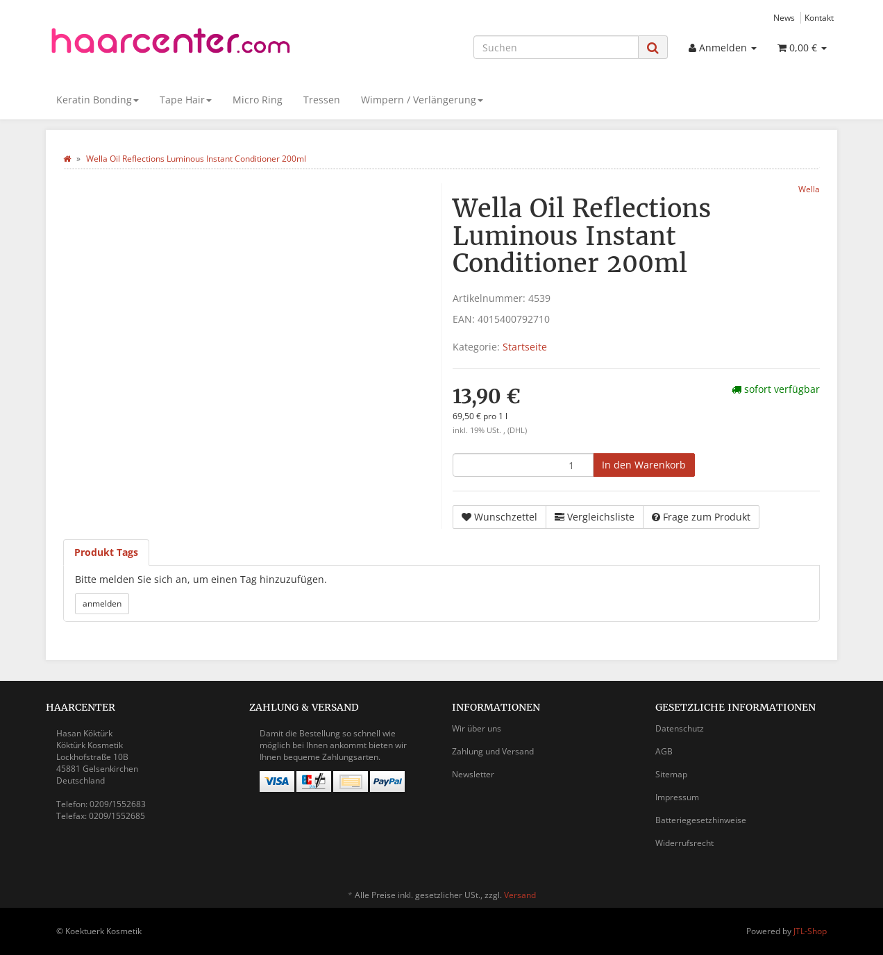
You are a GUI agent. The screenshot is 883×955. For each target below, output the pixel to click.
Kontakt (819, 17)
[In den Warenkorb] (644, 465)
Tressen (321, 99)
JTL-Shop (810, 931)
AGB (664, 751)
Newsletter (473, 774)
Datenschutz (679, 728)
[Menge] (523, 465)
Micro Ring (258, 99)
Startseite (525, 346)
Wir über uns (476, 728)
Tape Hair (186, 99)
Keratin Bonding (97, 99)
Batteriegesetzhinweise (700, 820)
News (784, 17)
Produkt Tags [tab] (106, 552)
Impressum (677, 797)
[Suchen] (556, 47)
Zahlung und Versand (493, 751)
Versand (520, 895)
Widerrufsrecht (684, 843)
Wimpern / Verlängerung (422, 99)
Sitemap (671, 774)
